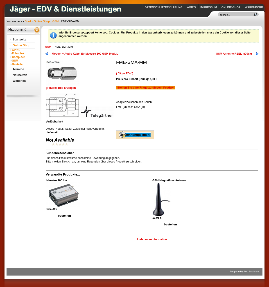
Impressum (208, 7)
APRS (16, 50)
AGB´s (191, 7)
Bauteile (17, 64)
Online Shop (42, 21)
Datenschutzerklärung (164, 7)
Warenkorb (254, 7)
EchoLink (18, 53)
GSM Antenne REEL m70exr (234, 53)
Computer (18, 57)
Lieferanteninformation (152, 239)
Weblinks (19, 80)
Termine (18, 69)
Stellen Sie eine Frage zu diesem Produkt (145, 87)
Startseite (19, 39)
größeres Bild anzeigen (62, 86)
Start (28, 21)
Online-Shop (231, 7)
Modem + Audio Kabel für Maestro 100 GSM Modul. (85, 53)
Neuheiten (20, 75)
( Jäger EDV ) (124, 73)
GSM (55, 21)
